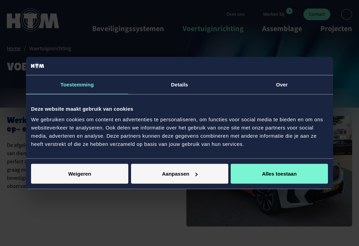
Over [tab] (282, 84)
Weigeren (79, 174)
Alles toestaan (279, 174)
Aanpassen (180, 174)
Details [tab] (179, 84)
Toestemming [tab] (77, 84)
